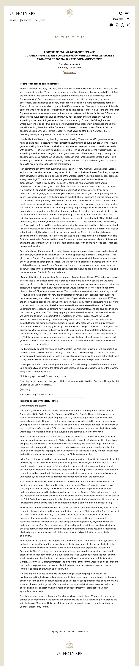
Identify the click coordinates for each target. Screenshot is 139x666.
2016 (36, 20)
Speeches (27, 20)
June (42, 20)
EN (62, 37)
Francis (15, 20)
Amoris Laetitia (110, 492)
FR (73, 37)
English (119, 20)
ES (67, 37)
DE (56, 37)
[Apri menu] (126, 13)
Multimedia (69, 72)
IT (78, 37)
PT (82, 37)
